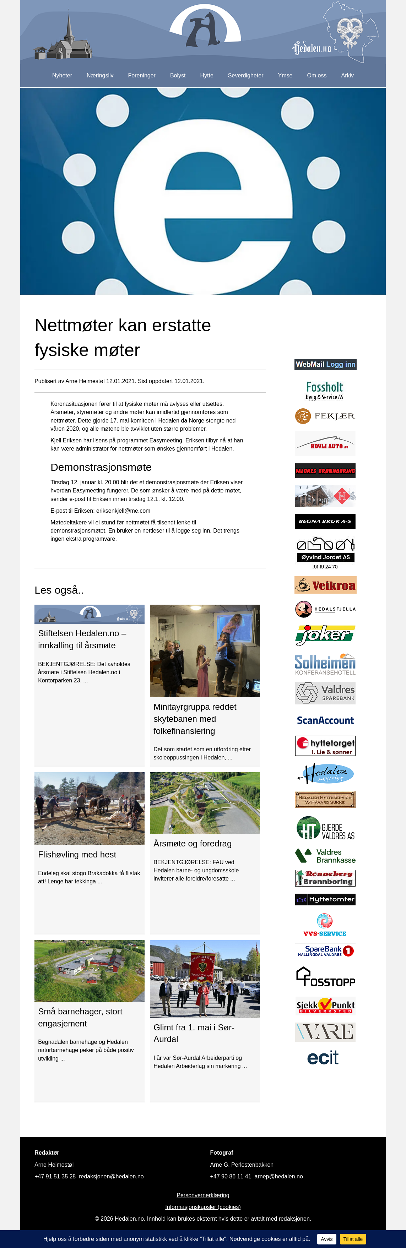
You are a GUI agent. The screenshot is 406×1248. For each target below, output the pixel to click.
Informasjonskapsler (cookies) (203, 1207)
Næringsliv (100, 75)
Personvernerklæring (203, 1195)
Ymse (285, 75)
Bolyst (178, 75)
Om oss (316, 75)
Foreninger (142, 75)
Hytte (206, 75)
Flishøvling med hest (77, 854)
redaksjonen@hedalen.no (111, 1176)
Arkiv (347, 75)
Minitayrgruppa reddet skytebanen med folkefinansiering (194, 718)
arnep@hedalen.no (279, 1176)
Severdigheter (246, 75)
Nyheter (62, 75)
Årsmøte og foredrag (192, 843)
